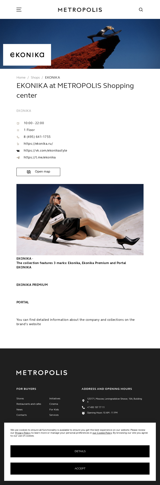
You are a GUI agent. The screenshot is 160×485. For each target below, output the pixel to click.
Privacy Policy (22, 433)
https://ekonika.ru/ (38, 144)
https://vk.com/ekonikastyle (45, 150)
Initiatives (54, 398)
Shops (35, 77)
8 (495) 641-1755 (37, 137)
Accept (80, 468)
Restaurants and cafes (28, 404)
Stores (20, 398)
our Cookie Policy (102, 433)
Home (21, 77)
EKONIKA (52, 77)
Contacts (21, 415)
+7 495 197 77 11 (96, 407)
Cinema (53, 404)
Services (54, 415)
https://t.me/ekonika (40, 157)
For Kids (54, 409)
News (19, 409)
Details (80, 451)
